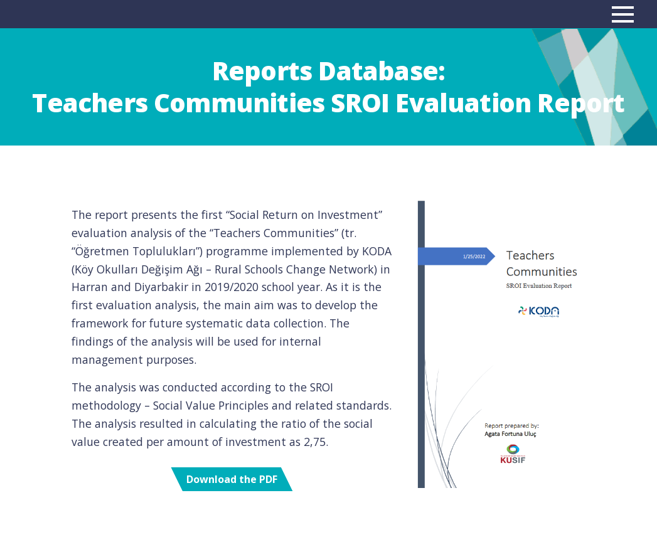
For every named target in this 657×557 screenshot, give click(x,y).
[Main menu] (623, 14)
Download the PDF (231, 479)
